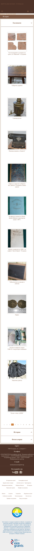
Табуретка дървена (17, 78)
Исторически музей (11, 14)
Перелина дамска (17, 373)
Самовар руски (17, 111)
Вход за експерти (23, 498)
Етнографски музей (23, 480)
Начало (3, 14)
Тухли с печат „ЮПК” (17, 406)
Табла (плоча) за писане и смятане (17, 275)
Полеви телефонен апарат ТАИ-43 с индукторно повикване (17, 340)
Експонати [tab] (17, 23)
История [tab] (17, 432)
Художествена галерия (8, 483)
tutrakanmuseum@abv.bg (17, 464)
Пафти (17, 308)
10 (29, 424)
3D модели (29, 485)
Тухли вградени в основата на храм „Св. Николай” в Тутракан (17, 46)
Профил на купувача (23, 487)
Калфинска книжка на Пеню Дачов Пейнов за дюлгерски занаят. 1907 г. (17, 209)
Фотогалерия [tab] (17, 439)
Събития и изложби (7, 496)
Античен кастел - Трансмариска (24, 483)
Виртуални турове (10, 487)
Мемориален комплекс (7, 485)
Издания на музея (28, 493)
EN (32, 11)
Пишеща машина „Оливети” (17, 144)
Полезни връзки (18, 496)
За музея (11, 493)
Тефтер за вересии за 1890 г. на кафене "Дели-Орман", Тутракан (17, 242)
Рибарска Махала (20, 485)
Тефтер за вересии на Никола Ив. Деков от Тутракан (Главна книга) (17, 177)
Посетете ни (28, 496)
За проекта (18, 493)
